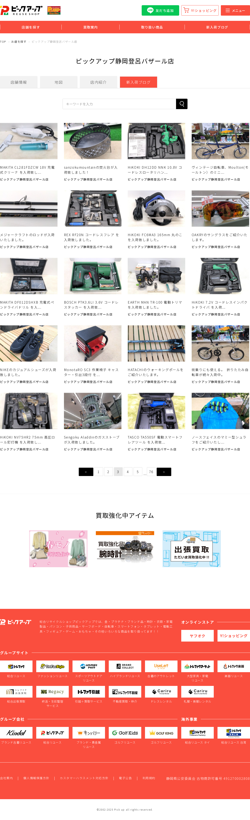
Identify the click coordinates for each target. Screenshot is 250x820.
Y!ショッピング (204, 10)
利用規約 (148, 778)
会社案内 (6, 778)
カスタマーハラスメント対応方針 (84, 778)
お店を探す (18, 42)
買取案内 (90, 27)
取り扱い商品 (152, 27)
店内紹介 (98, 82)
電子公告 (125, 778)
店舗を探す (31, 27)
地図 (59, 82)
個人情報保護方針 (36, 778)
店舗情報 (19, 82)
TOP (3, 42)
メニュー (235, 10)
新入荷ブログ (217, 27)
